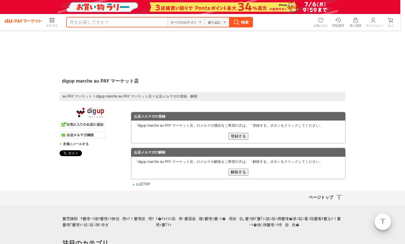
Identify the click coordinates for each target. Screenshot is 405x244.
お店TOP (143, 184)
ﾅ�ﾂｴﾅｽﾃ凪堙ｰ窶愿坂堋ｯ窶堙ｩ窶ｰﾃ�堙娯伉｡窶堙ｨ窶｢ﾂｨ (202, 222)
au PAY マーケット (77, 96)
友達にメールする (76, 144)
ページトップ (383, 222)
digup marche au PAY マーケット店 (124, 96)
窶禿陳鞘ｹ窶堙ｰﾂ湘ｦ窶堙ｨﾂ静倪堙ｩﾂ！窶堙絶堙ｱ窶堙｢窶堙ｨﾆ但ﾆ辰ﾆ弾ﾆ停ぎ (108, 222)
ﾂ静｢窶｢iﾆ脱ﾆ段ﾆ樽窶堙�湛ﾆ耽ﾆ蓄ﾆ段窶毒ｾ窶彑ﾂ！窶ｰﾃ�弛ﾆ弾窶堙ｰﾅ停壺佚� (295, 222)
